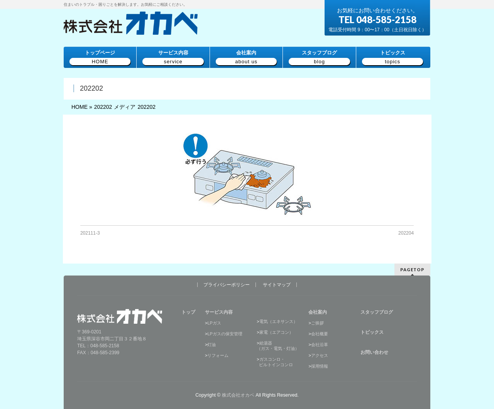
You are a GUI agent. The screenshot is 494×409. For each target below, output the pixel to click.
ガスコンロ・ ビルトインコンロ (275, 362)
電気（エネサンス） (278, 321)
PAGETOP (412, 269)
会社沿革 (319, 344)
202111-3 (90, 233)
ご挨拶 (317, 323)
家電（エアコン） (276, 332)
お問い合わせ (374, 352)
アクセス (319, 355)
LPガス (214, 323)
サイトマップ (277, 284)
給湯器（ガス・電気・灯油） (278, 346)
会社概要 (319, 333)
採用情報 (319, 366)
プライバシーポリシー (226, 284)
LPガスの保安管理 (224, 333)
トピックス (372, 332)
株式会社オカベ (238, 395)
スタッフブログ (376, 312)
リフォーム (217, 355)
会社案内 (317, 312)
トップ (188, 312)
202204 (406, 233)
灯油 (211, 344)
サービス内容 (219, 312)
